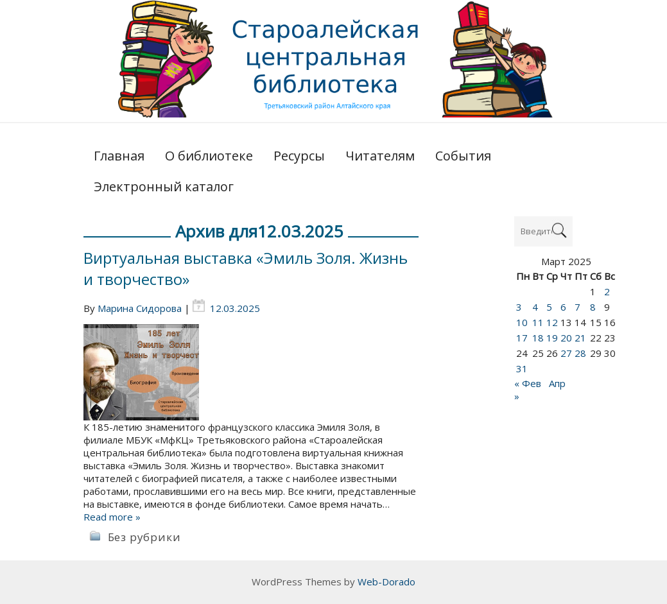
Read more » (112, 516)
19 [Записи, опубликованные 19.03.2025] (552, 337)
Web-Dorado (386, 581)
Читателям (380, 155)
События (463, 155)
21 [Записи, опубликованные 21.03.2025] (580, 337)
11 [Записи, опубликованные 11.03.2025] (538, 322)
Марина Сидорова (140, 308)
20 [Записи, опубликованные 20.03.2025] (566, 337)
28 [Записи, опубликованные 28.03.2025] (580, 353)
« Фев (527, 383)
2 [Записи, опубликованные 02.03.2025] (607, 291)
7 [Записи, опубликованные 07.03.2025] (577, 306)
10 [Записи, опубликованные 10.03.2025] (522, 322)
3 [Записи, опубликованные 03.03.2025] (519, 306)
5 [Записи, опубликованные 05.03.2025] (549, 306)
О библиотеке (209, 155)
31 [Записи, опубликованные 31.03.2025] (522, 368)
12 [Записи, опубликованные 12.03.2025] (552, 322)
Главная (119, 155)
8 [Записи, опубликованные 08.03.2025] (593, 306)
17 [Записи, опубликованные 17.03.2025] (522, 337)
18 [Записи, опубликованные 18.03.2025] (538, 337)
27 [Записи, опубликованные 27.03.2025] (566, 353)
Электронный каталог (164, 186)
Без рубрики (144, 537)
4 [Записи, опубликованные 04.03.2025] (535, 306)
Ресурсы (299, 155)
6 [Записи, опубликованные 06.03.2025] (563, 306)
